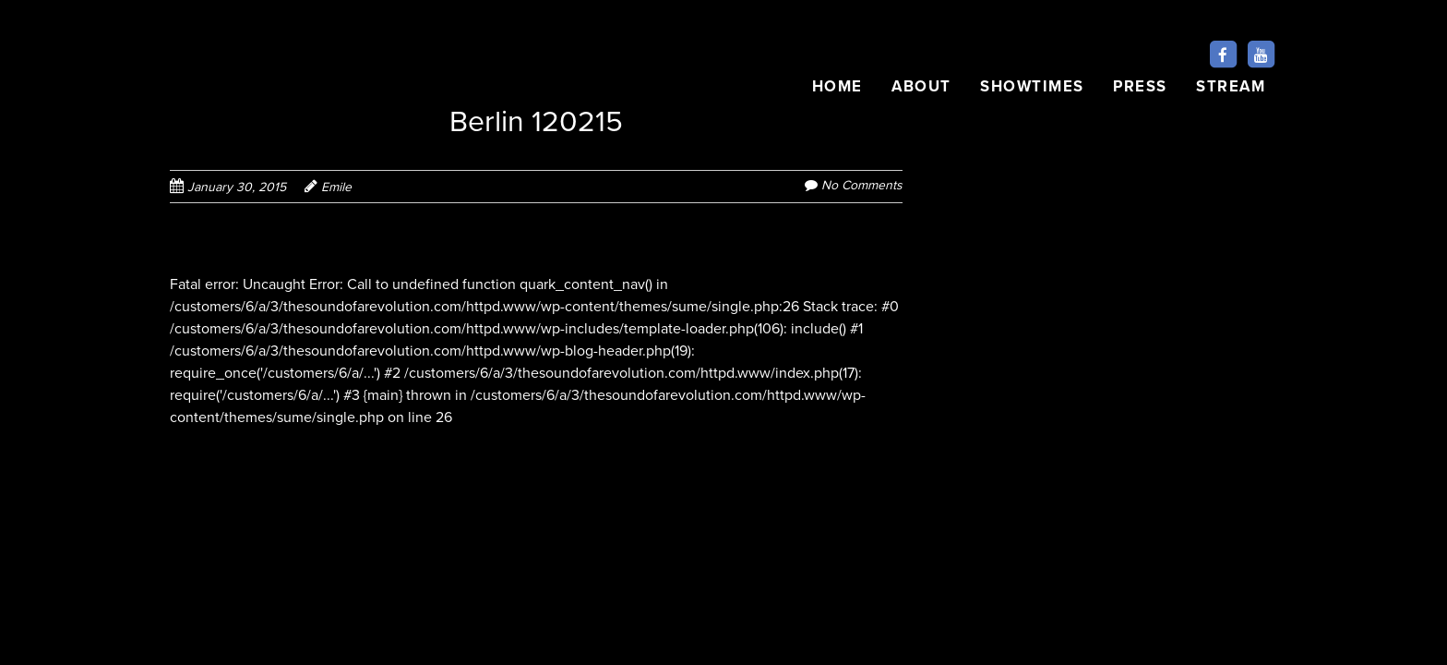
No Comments (862, 185)
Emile (336, 187)
